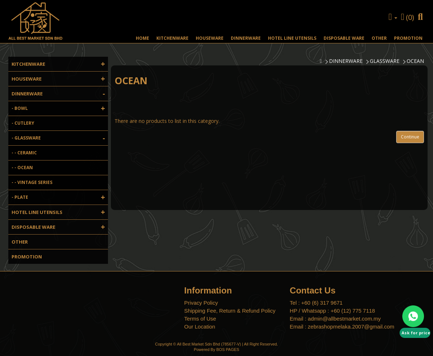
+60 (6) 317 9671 (322, 303)
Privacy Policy (201, 303)
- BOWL (60, 108)
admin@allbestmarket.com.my (344, 319)
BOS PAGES (227, 349)
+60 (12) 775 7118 (352, 311)
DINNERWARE (246, 38)
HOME (142, 38)
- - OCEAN (22, 167)
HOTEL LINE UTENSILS (292, 38)
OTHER (379, 38)
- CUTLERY (23, 123)
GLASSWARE (384, 60)
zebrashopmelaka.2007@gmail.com (351, 326)
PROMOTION (408, 38)
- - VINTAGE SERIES (32, 182)
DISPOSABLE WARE (344, 38)
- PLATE (60, 197)
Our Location (199, 326)
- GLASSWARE (60, 138)
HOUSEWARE (210, 38)
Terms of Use (200, 319)
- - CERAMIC (24, 153)
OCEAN (415, 60)
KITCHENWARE (172, 38)
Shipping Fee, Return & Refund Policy (230, 311)
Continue (410, 137)
